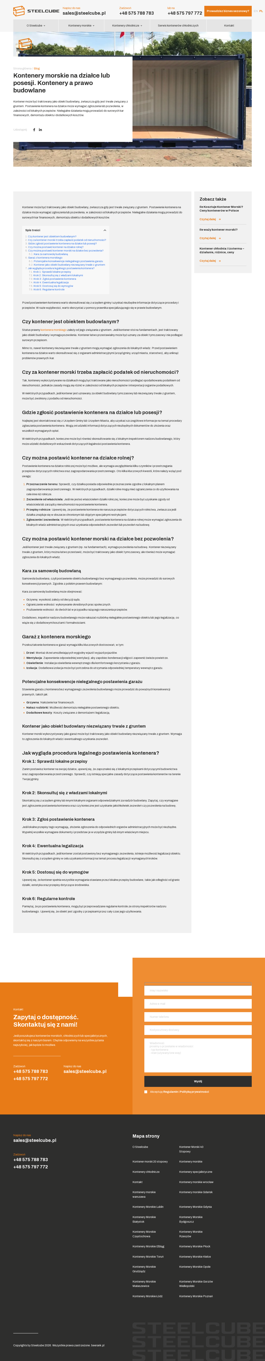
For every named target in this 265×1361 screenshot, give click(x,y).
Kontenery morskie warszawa (144, 1194)
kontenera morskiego (54, 329)
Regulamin (170, 1091)
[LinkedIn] (40, 129)
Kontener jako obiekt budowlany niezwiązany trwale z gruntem (69, 264)
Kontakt (229, 25)
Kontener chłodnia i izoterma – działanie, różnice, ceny (222, 250)
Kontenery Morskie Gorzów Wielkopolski (196, 1284)
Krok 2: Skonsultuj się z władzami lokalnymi (58, 275)
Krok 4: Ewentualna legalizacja (51, 282)
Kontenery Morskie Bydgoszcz (191, 1219)
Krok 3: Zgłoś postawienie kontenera (55, 278)
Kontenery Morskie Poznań (196, 1296)
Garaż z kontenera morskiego (45, 257)
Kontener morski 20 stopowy (150, 1161)
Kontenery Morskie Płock (194, 1246)
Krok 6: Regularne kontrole (49, 289)
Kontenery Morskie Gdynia (195, 1206)
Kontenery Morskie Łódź (147, 1296)
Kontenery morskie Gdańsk (196, 1192)
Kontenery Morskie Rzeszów (191, 1234)
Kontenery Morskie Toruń (148, 1256)
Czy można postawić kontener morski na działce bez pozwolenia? (65, 250)
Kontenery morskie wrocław (196, 1182)
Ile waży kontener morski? (219, 229)
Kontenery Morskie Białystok (144, 1219)
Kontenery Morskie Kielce (195, 1256)
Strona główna (22, 68)
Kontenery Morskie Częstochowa (144, 1234)
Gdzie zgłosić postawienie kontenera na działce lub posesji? (62, 243)
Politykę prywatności (194, 1091)
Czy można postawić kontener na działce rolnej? (55, 247)
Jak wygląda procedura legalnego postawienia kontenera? (61, 268)
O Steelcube (36, 25)
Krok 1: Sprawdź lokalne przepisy (52, 271)
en (256, 11)
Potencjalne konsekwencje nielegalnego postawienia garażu (68, 261)
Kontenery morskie (81, 25)
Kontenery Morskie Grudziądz (144, 1269)
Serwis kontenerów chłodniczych (178, 25)
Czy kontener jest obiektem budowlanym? (52, 236)
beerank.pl (97, 1345)
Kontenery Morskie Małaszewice (144, 1284)
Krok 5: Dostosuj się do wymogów (53, 286)
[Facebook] (34, 129)
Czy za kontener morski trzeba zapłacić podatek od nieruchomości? (67, 240)
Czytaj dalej (210, 219)
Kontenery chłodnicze (127, 25)
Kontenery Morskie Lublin (147, 1206)
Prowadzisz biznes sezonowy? (228, 11)
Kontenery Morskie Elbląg (148, 1246)
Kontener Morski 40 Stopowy (191, 1149)
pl (261, 11)
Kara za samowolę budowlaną (51, 254)
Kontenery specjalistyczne (195, 1171)
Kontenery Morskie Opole (195, 1266)
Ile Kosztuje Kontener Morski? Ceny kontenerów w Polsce (221, 208)
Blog (37, 68)
